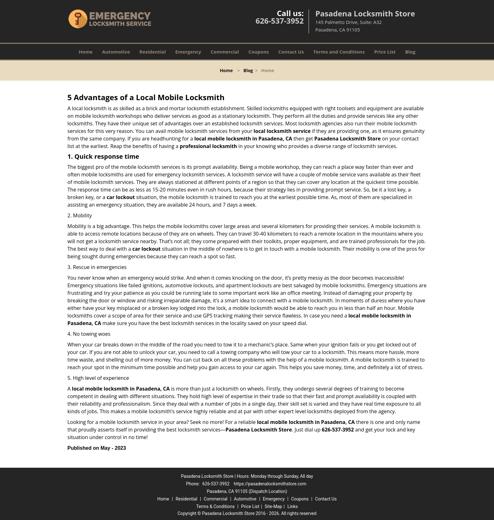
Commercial (225, 52)
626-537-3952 (280, 20)
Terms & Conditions (215, 506)
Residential (153, 52)
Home (86, 52)
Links (292, 506)
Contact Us (291, 52)
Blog (410, 52)
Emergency (188, 52)
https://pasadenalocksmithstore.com (270, 483)
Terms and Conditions (339, 52)
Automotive (116, 52)
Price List (385, 52)
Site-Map (273, 506)
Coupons (258, 52)
